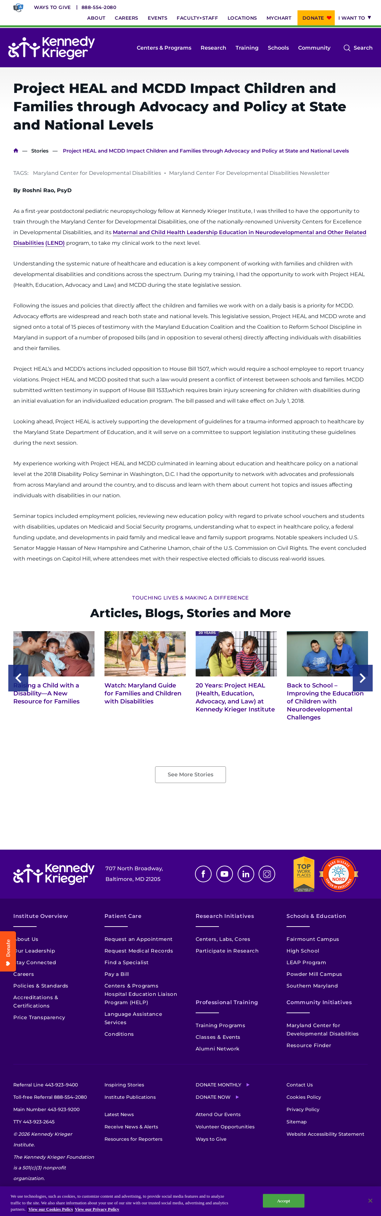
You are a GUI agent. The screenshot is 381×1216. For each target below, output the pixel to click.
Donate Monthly (218, 1085)
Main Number (46, 1109)
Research (213, 48)
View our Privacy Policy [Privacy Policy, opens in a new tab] (97, 1209)
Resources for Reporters (133, 1139)
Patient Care (123, 916)
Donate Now (213, 1097)
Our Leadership (34, 951)
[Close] (370, 1200)
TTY (34, 1121)
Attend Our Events (218, 1114)
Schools (278, 48)
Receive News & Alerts (131, 1127)
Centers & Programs (164, 48)
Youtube (224, 874)
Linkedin (246, 874)
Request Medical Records (138, 951)
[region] (190, 1201)
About (96, 18)
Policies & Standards (41, 986)
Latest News (119, 1114)
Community (314, 48)
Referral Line (45, 1084)
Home (15, 150)
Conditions (119, 1034)
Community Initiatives (319, 1002)
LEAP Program (306, 962)
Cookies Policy (303, 1097)
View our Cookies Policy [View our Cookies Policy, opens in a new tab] (50, 1209)
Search (363, 48)
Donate (313, 18)
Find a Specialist (126, 962)
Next (363, 678)
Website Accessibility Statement (325, 1134)
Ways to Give (52, 7)
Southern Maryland (312, 986)
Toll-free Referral (50, 1097)
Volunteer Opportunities (225, 1127)
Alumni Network (218, 1048)
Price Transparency (39, 1017)
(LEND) (55, 243)
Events (157, 18)
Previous (18, 678)
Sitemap (296, 1122)
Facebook (203, 874)
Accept (283, 1200)
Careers (126, 18)
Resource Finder (308, 1045)
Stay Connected (34, 962)
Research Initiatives (225, 916)
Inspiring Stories (124, 1085)
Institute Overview (40, 916)
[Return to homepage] (51, 48)
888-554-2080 (99, 7)
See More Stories (190, 774)
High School (302, 951)
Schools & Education (316, 916)
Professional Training (227, 1002)
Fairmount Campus (312, 939)
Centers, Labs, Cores (223, 939)
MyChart (279, 18)
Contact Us (299, 1085)
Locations (242, 18)
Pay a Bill (116, 974)
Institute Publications (130, 1097)
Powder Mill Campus (314, 974)
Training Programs (221, 1025)
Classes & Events (218, 1037)
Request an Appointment (138, 939)
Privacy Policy (302, 1109)
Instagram (267, 874)
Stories (40, 151)
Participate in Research (227, 951)
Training (247, 48)
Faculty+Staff (197, 18)
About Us (26, 939)
